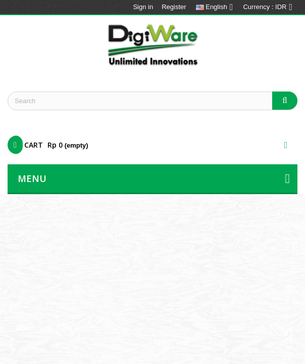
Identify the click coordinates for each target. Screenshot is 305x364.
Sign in (143, 7)
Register (174, 7)
